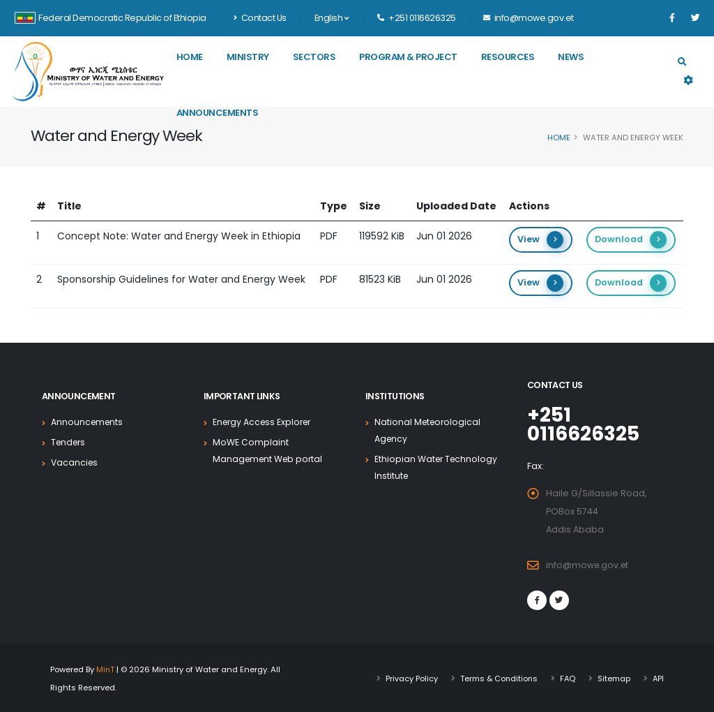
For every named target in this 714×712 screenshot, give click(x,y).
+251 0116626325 (585, 424)
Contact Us (260, 18)
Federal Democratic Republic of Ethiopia (110, 18)
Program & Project (408, 57)
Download (631, 240)
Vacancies (75, 462)
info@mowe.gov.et (588, 564)
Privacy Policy (408, 677)
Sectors (314, 57)
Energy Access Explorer (265, 422)
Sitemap (613, 677)
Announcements (217, 112)
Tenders (70, 442)
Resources (508, 57)
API (658, 677)
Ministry (248, 57)
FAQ (567, 677)
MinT (105, 668)
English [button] (331, 18)
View (540, 240)
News (571, 57)
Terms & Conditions (496, 677)
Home (189, 57)
